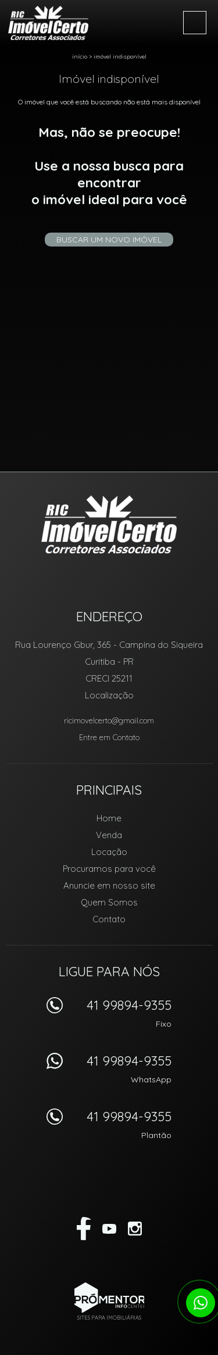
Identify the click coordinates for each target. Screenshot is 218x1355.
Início (79, 56)
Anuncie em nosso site (109, 885)
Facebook (83, 1228)
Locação (109, 851)
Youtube (109, 1228)
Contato (109, 919)
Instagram (134, 1228)
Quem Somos (109, 902)
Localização (109, 695)
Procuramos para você (109, 868)
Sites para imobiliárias (109, 1317)
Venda (109, 834)
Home (109, 818)
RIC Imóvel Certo (109, 524)
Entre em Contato (109, 737)
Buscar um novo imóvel (109, 239)
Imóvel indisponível (120, 56)
